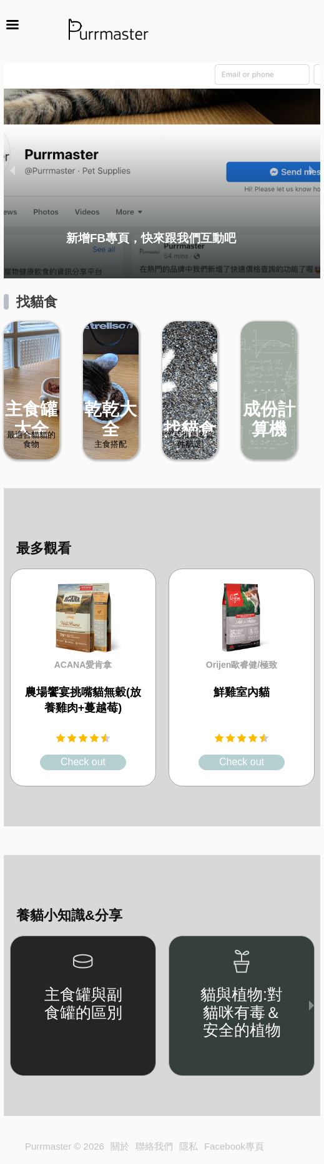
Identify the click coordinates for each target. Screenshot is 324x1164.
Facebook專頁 (234, 1146)
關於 (119, 1146)
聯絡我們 (154, 1146)
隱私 (188, 1146)
